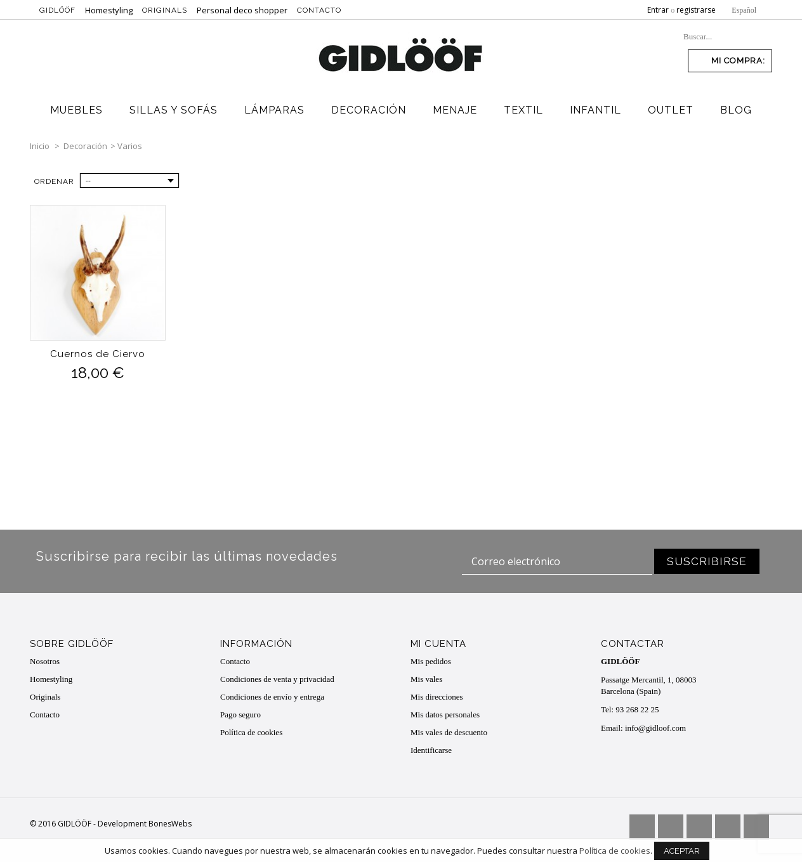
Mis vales (426, 679)
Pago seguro (240, 714)
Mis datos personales (445, 714)
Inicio (39, 146)
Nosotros (45, 661)
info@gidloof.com (655, 728)
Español (744, 10)
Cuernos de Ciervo (97, 354)
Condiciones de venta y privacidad (277, 679)
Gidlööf (57, 10)
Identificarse (431, 750)
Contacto (319, 10)
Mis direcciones (437, 697)
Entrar (658, 9)
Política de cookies (251, 732)
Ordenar (54, 181)
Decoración (85, 146)
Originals (164, 10)
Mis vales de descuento (449, 732)
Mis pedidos (431, 661)
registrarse (696, 9)
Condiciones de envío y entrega (272, 697)
